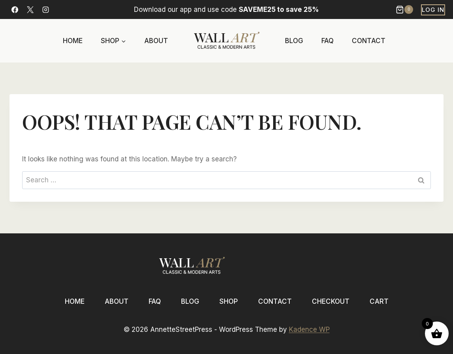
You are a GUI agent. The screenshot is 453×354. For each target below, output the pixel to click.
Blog (294, 41)
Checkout (330, 301)
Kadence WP (309, 329)
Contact (368, 41)
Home (73, 41)
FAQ (327, 41)
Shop (228, 301)
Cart (379, 301)
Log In (433, 9)
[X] (30, 9)
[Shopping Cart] (405, 9)
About (156, 41)
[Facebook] (14, 9)
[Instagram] (45, 9)
